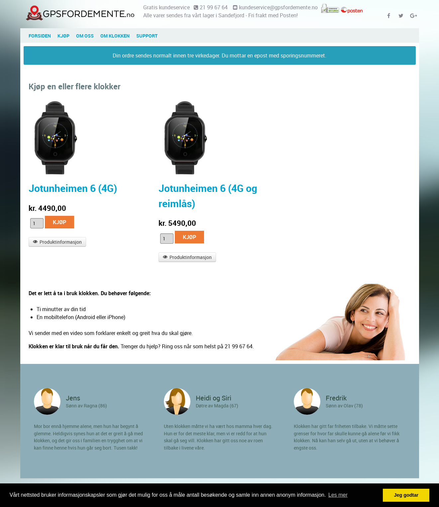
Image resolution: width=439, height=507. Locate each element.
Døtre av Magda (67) (217, 405)
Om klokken (115, 36)
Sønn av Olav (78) (344, 405)
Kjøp (63, 36)
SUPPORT (147, 36)
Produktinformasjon (57, 242)
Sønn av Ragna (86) (86, 405)
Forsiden (40, 36)
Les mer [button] (338, 495)
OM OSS (85, 36)
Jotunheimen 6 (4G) (73, 188)
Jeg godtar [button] (406, 495)
